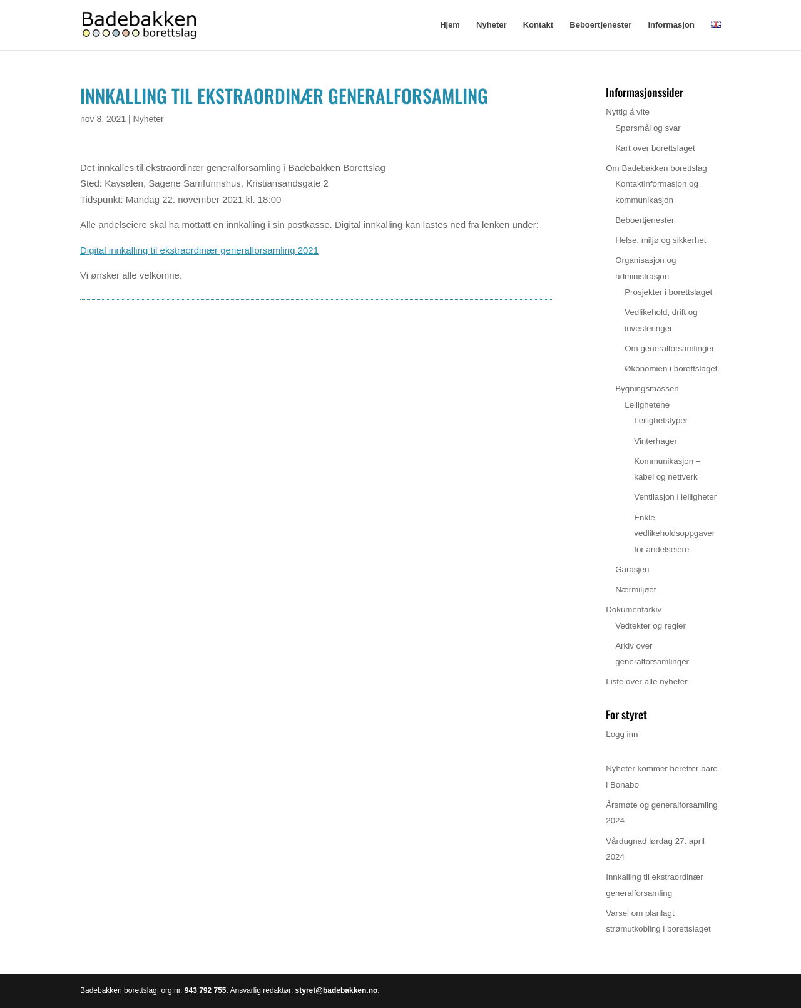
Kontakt (538, 25)
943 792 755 (206, 990)
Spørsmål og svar (647, 128)
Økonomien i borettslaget (671, 368)
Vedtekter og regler (650, 625)
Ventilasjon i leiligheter (675, 496)
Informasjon (671, 25)
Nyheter (491, 25)
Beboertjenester (600, 25)
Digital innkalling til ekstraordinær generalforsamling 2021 (199, 250)
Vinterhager (655, 441)
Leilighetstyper (661, 420)
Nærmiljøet (635, 589)
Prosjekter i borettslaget (668, 292)
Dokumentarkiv (633, 609)
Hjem (450, 25)
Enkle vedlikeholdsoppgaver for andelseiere (674, 533)
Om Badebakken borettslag (656, 168)
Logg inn (622, 734)
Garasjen (632, 569)
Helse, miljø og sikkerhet (660, 240)
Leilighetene (647, 404)
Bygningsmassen (647, 388)
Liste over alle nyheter (646, 681)
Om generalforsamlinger (669, 348)
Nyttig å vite (628, 111)
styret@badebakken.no (336, 990)
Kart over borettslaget (655, 148)
